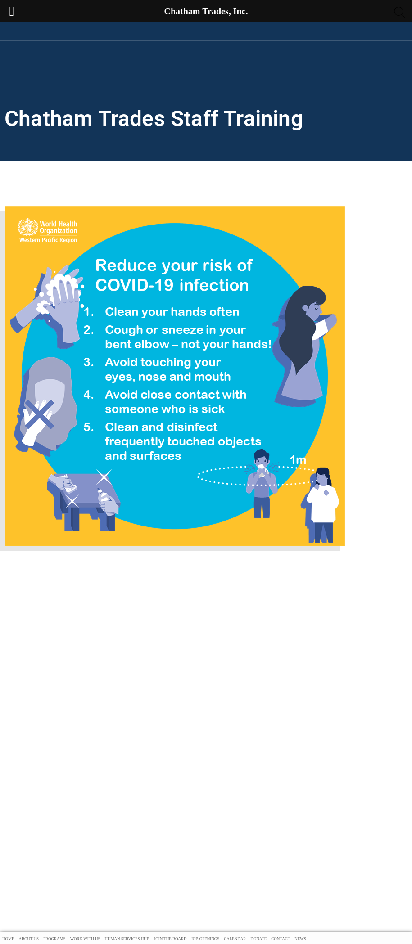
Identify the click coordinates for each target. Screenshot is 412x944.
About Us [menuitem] (29, 938)
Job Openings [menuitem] (205, 938)
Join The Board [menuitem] (170, 938)
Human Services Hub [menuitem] (126, 938)
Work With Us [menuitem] (85, 938)
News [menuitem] (300, 938)
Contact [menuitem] (280, 938)
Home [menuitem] (8, 938)
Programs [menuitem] (54, 938)
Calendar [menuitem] (235, 938)
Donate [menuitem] (258, 938)
